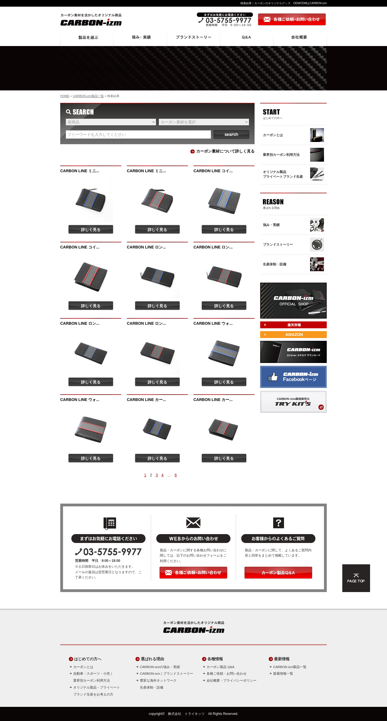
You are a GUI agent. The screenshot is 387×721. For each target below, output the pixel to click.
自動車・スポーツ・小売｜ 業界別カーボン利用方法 (93, 677)
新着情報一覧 (283, 673)
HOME (64, 96)
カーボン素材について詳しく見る (225, 151)
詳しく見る (90, 229)
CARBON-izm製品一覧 (88, 96)
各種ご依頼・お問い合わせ (227, 673)
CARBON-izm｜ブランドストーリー (166, 673)
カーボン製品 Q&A (220, 667)
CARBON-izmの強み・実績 (160, 667)
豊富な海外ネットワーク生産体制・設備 (158, 684)
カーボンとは (83, 667)
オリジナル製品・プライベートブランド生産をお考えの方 (96, 691)
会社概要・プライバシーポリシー (232, 680)
